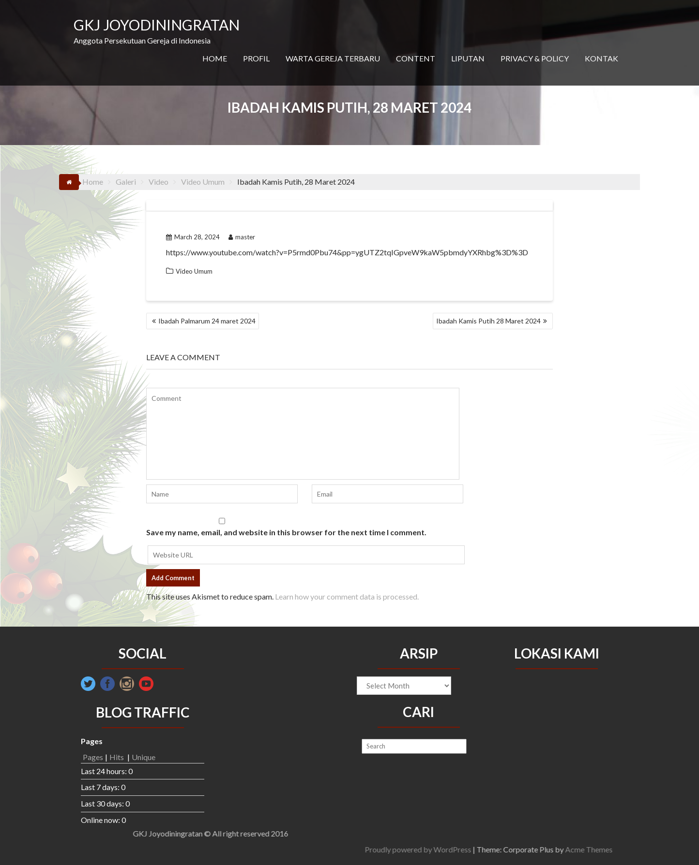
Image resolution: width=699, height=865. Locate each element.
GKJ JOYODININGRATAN (157, 24)
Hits (117, 757)
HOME (214, 58)
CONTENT (415, 58)
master (241, 237)
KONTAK (601, 58)
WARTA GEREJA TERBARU (333, 58)
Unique (143, 757)
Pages (93, 757)
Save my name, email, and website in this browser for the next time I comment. (286, 532)
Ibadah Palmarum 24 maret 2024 (207, 321)
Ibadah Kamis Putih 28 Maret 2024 (488, 321)
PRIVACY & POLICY (535, 58)
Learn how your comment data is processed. (347, 596)
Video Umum (194, 271)
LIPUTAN (468, 58)
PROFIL (256, 58)
